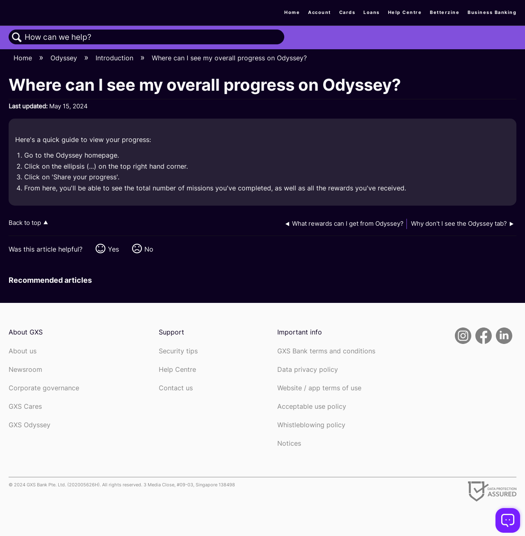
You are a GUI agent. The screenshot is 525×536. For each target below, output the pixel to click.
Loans (371, 12)
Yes (113, 249)
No (148, 249)
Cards (347, 12)
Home (292, 12)
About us (23, 351)
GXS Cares (25, 406)
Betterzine (444, 12)
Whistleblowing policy (311, 425)
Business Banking (492, 12)
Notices (289, 443)
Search (17, 37)
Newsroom (25, 369)
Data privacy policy (307, 369)
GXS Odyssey (29, 425)
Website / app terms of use (319, 388)
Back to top (25, 223)
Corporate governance (44, 388)
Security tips (178, 351)
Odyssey (64, 58)
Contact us (176, 388)
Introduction (115, 58)
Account (319, 12)
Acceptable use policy (311, 406)
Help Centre (405, 12)
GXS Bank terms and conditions (326, 351)
